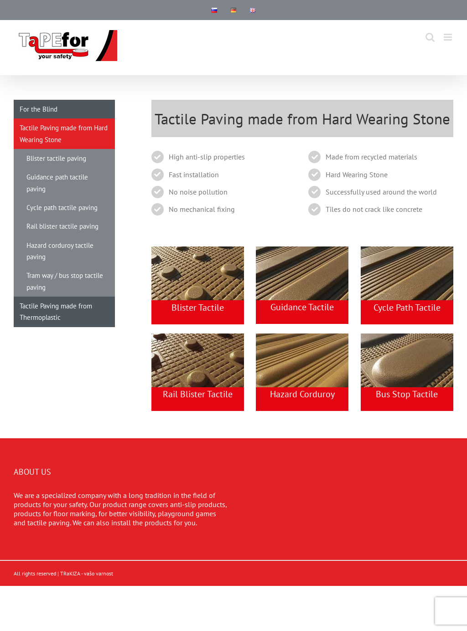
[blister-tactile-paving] (197, 337)
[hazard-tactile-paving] (302, 337)
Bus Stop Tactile (407, 394)
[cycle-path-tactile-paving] (407, 250)
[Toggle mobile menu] (448, 37)
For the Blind (38, 109)
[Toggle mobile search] (430, 37)
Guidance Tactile (302, 307)
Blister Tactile (197, 307)
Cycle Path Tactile (407, 307)
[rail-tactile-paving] (197, 250)
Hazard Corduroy (302, 394)
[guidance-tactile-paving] (302, 250)
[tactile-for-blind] (407, 337)
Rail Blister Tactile (198, 394)
